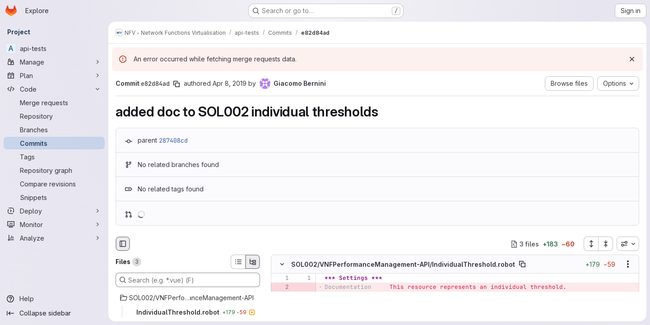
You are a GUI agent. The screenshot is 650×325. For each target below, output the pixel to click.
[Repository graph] (54, 170)
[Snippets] (54, 197)
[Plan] (54, 75)
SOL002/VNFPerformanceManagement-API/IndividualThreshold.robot (403, 264)
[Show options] (627, 264)
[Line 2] (303, 296)
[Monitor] (54, 224)
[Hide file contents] (282, 264)
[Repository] (54, 116)
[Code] (54, 89)
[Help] (54, 298)
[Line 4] (281, 305)
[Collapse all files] (606, 244)
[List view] (238, 262)
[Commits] (54, 143)
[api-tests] (54, 48)
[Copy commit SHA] (176, 84)
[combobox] (628, 244)
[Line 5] (281, 314)
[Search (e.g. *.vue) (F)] (188, 280)
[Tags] (54, 156)
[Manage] (54, 62)
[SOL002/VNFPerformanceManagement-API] (187, 298)
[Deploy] (54, 210)
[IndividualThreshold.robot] (187, 312)
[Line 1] (281, 278)
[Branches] (54, 129)
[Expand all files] (591, 244)
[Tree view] (253, 262)
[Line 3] (281, 296)
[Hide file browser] (123, 244)
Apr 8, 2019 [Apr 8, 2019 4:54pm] (229, 83)
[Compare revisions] (54, 183)
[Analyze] (54, 238)
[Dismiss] (632, 59)
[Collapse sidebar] (54, 313)
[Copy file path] (522, 264)
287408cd (173, 140)
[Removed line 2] (281, 287)
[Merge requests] (54, 102)
